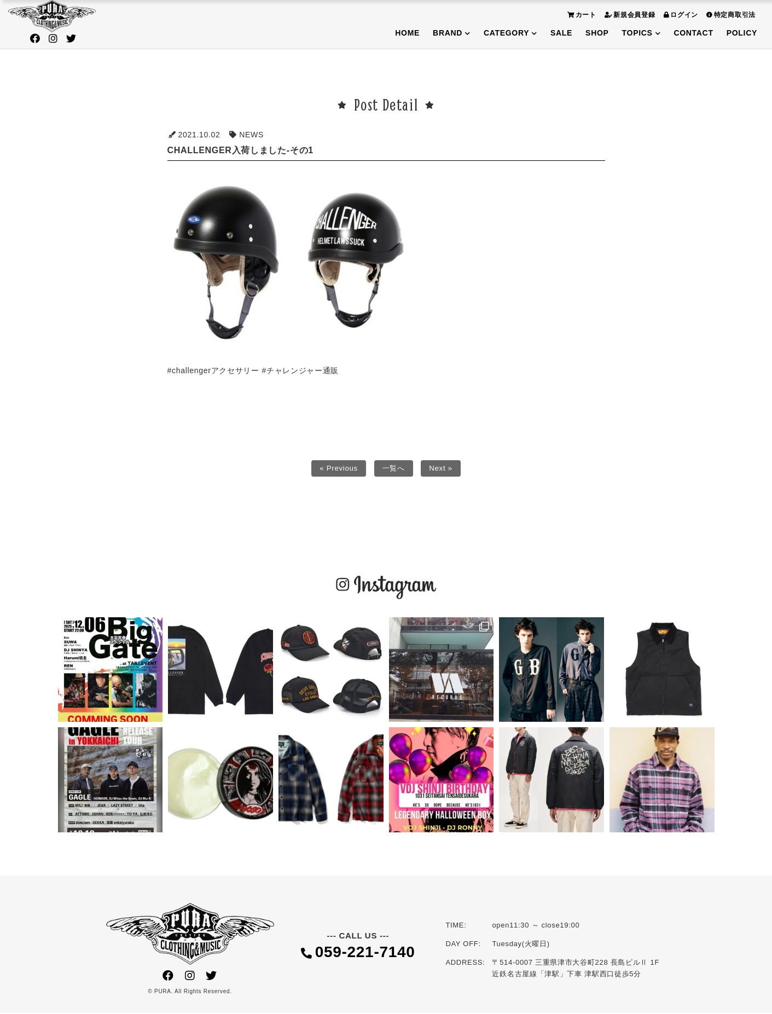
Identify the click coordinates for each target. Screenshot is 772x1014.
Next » (442, 469)
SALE (561, 32)
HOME (407, 32)
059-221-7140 (358, 954)
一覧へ (394, 469)
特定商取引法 (730, 14)
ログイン (680, 14)
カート (580, 14)
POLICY (742, 32)
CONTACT (693, 32)
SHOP (596, 32)
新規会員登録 (628, 14)
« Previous (337, 469)
